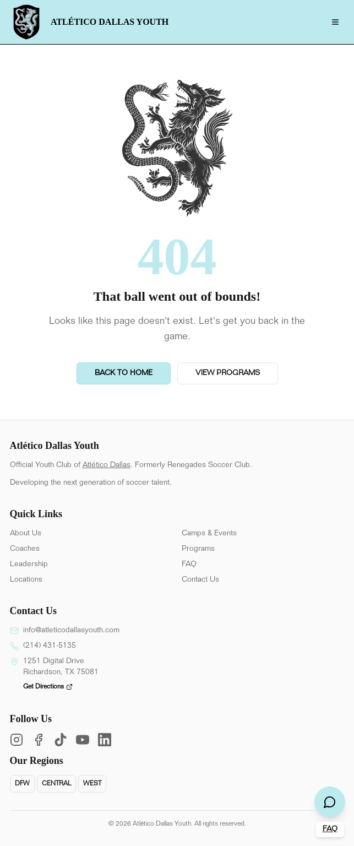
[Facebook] (38, 739)
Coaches (25, 549)
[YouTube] (82, 739)
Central (56, 783)
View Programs (227, 373)
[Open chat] (329, 802)
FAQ (189, 564)
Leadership (29, 564)
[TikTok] (60, 739)
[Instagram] (16, 739)
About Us (25, 534)
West (92, 783)
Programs (198, 549)
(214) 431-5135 (49, 646)
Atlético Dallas (106, 465)
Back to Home (124, 373)
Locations (26, 580)
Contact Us (200, 580)
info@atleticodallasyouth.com (71, 630)
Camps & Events (209, 534)
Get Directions (48, 687)
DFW (22, 783)
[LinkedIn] (104, 739)
